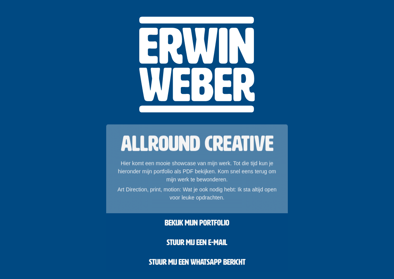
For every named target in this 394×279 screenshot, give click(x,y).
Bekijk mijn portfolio (197, 223)
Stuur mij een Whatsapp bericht (197, 262)
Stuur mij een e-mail (197, 242)
